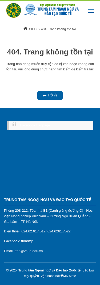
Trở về (50, 95)
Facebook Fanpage (35, 125)
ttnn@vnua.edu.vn (29, 251)
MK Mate (69, 276)
